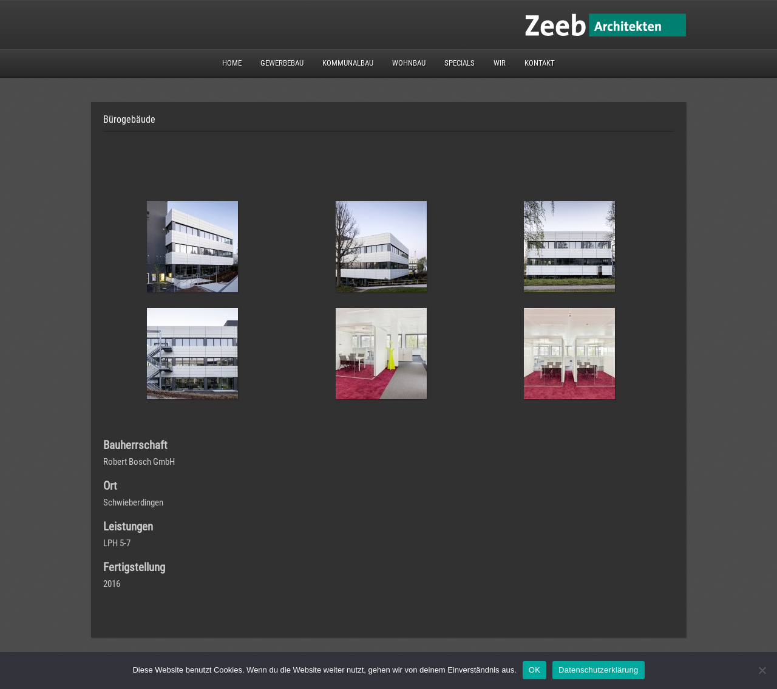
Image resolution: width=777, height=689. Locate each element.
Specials (459, 62)
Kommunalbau (347, 62)
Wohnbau (409, 62)
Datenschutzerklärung (598, 669)
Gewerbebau (282, 62)
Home (232, 62)
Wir (500, 62)
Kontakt (539, 62)
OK (534, 669)
